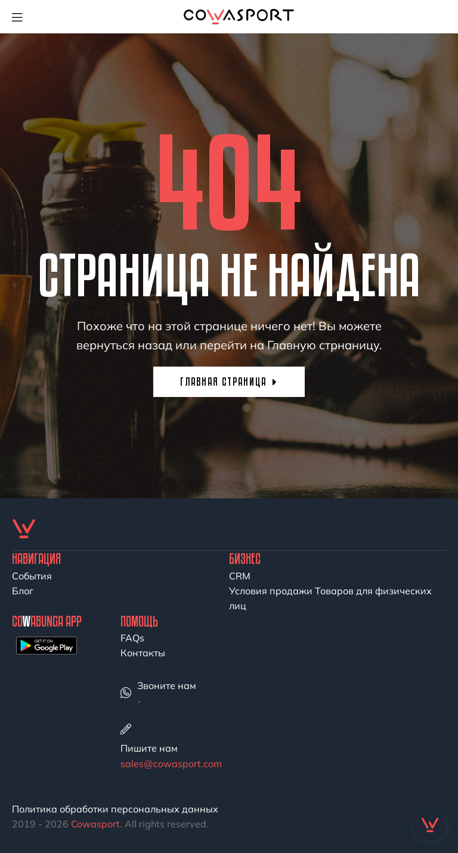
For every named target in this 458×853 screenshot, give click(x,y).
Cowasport (95, 824)
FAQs (132, 638)
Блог (22, 591)
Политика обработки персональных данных (115, 809)
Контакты (142, 653)
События (32, 576)
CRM (239, 576)
